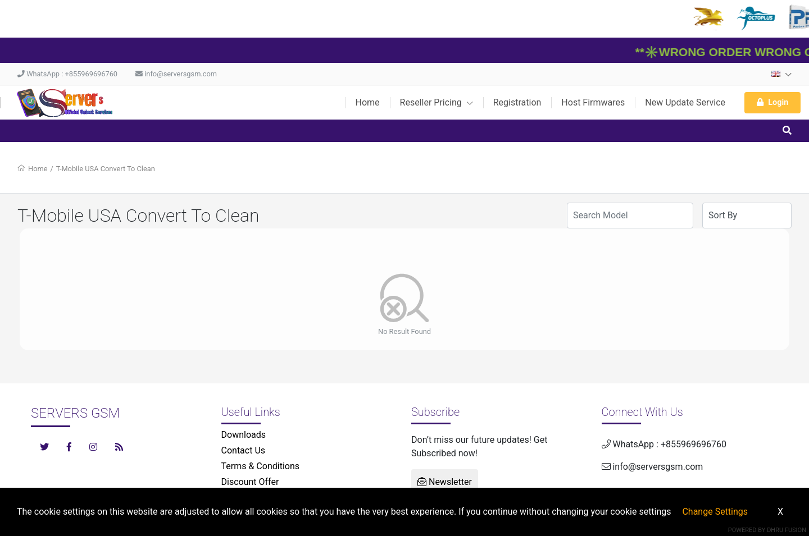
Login (772, 102)
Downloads (243, 434)
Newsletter (444, 482)
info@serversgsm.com (176, 74)
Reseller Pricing (436, 102)
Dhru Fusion (786, 530)
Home (367, 102)
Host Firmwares (593, 102)
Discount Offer (250, 482)
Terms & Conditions (260, 466)
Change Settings (715, 511)
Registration (517, 102)
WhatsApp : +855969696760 (67, 74)
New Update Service (685, 102)
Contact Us (243, 450)
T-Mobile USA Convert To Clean (105, 168)
